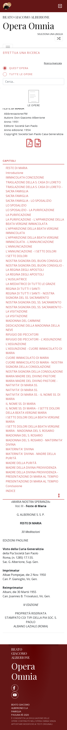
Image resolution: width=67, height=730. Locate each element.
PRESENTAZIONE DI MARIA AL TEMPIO (32, 481)
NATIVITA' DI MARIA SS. (22, 390)
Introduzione (14, 173)
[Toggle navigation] (60, 6)
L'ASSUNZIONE (16, 344)
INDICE (10, 491)
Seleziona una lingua (50, 34)
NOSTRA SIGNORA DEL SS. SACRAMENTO (33, 302)
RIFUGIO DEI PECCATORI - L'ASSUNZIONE (34, 339)
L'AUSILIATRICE (16, 279)
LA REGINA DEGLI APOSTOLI (25, 274)
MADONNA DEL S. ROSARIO (24, 435)
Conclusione (14, 486)
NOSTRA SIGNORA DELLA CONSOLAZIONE (34, 371)
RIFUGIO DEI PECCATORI (22, 334)
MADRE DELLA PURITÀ (21, 463)
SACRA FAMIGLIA (17, 196)
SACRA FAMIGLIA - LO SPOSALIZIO (28, 201)
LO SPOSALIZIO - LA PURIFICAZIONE (30, 210)
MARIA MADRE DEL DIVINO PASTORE (31, 376)
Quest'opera (17, 68)
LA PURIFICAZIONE (18, 215)
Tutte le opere (19, 74)
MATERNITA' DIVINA (20, 449)
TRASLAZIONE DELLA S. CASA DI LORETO (33, 182)
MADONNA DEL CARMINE (23, 321)
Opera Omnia (28, 25)
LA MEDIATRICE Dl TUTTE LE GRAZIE (30, 284)
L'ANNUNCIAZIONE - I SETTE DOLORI (31, 251)
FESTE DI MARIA (16, 168)
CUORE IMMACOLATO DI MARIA (27, 358)
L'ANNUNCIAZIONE (19, 246)
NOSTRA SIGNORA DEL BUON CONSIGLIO (34, 261)
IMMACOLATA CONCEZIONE (25, 177)
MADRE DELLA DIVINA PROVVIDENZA (31, 468)
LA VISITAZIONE (17, 316)
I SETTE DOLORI (17, 256)
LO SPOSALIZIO (16, 205)
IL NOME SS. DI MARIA (21, 404)
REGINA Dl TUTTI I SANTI (23, 289)
